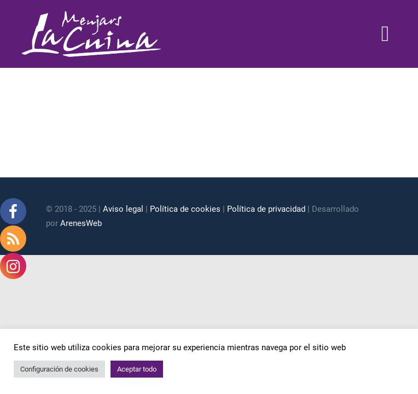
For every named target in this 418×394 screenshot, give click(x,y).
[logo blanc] (91, 15)
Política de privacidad (266, 209)
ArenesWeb (81, 223)
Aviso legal (123, 209)
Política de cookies (185, 209)
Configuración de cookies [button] (59, 369)
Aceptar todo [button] (136, 369)
